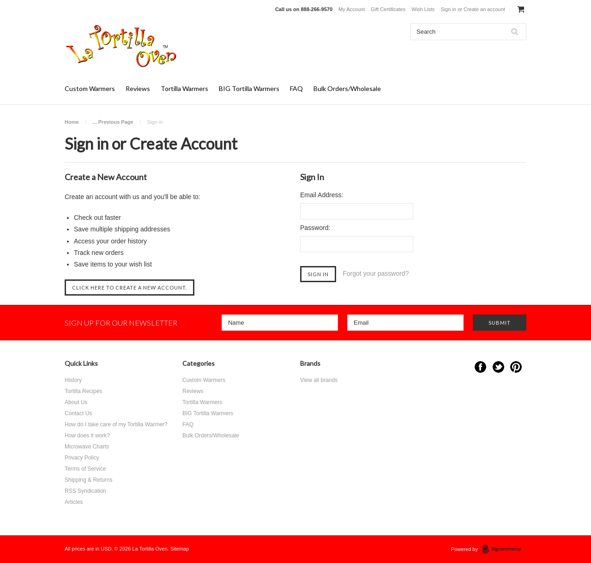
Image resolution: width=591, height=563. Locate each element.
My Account (351, 9)
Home (72, 122)
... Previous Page (113, 122)
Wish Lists (422, 9)
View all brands (319, 380)
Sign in (448, 9)
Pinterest (516, 367)
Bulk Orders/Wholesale (347, 88)
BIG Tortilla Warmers (249, 88)
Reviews (138, 88)
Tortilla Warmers (184, 88)
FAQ (296, 88)
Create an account (484, 9)
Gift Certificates (388, 9)
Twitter (498, 367)
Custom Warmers (90, 88)
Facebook (480, 367)
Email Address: (321, 195)
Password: (315, 227)
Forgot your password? (376, 273)
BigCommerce (504, 550)
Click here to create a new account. (129, 288)
